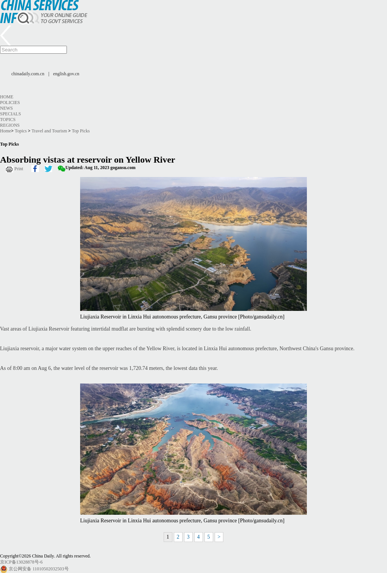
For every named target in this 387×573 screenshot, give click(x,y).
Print (18, 168)
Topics (7, 119)
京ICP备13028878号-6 (21, 562)
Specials (10, 113)
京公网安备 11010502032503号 (39, 568)
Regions (10, 125)
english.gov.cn (66, 73)
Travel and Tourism (49, 131)
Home (6, 96)
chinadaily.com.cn (27, 73)
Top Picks (81, 131)
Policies (10, 102)
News (6, 108)
